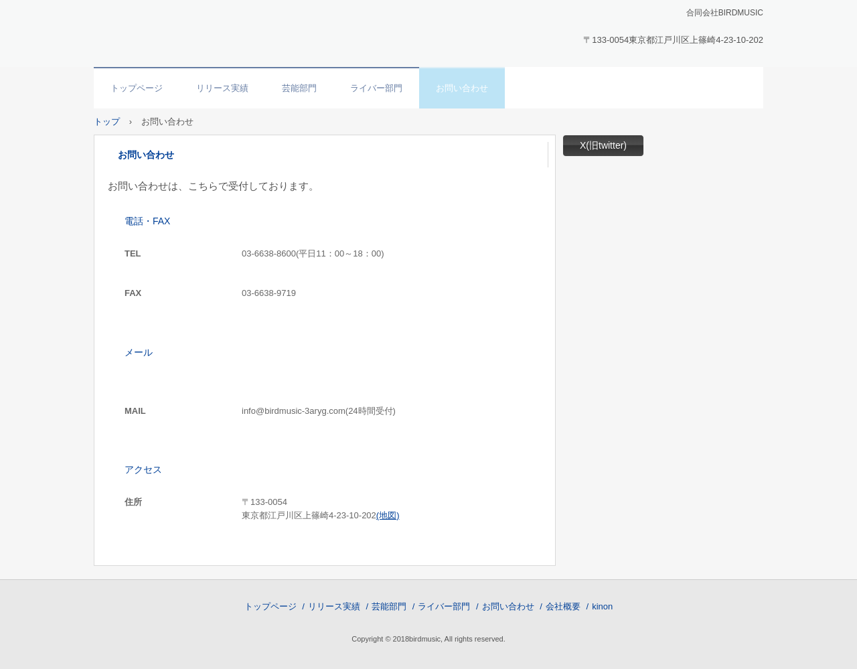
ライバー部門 (376, 88)
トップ (107, 122)
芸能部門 (299, 88)
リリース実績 (222, 88)
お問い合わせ (462, 88)
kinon (602, 606)
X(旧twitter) (603, 145)
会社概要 (563, 606)
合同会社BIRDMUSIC (185, 30)
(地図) (388, 515)
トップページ (136, 88)
